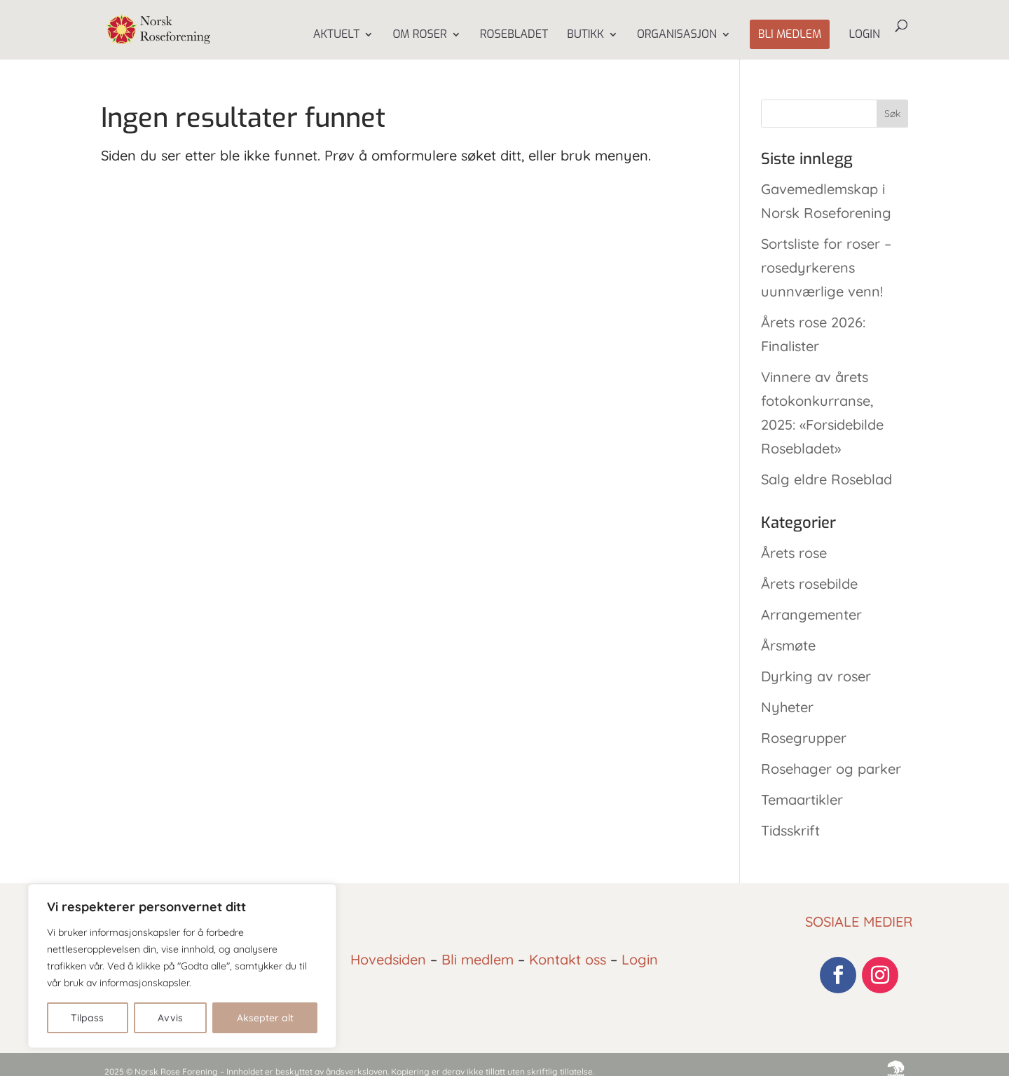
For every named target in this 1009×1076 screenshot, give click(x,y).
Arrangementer (811, 614)
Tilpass (87, 1018)
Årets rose (794, 552)
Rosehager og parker (831, 768)
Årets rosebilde (809, 583)
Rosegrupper (803, 738)
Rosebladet (514, 35)
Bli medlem (790, 34)
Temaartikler (802, 799)
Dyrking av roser (816, 676)
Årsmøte (788, 645)
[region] (182, 966)
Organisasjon (677, 35)
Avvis (170, 1018)
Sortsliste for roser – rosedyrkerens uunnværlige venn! (826, 267)
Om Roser (419, 35)
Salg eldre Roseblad (826, 479)
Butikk (585, 35)
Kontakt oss (567, 959)
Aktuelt (336, 35)
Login (864, 35)
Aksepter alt (265, 1018)
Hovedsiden (388, 959)
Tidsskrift (790, 830)
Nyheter (787, 707)
